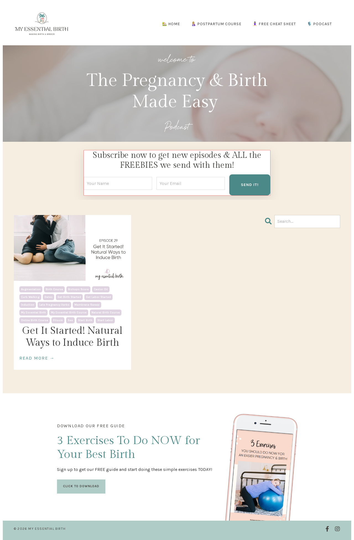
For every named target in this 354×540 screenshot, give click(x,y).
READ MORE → (37, 358)
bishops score (78, 289)
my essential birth (33, 312)
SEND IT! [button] (250, 184)
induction (27, 304)
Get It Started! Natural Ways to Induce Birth (72, 336)
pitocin (58, 320)
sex (70, 320)
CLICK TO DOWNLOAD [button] (81, 486)
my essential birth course (69, 312)
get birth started (69, 297)
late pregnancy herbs (54, 304)
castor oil (101, 289)
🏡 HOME (171, 24)
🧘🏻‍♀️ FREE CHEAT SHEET (274, 24)
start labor (105, 320)
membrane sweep (87, 304)
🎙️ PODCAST (319, 24)
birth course (54, 289)
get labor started (98, 297)
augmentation (31, 289)
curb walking (30, 297)
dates (49, 297)
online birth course (34, 320)
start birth (85, 320)
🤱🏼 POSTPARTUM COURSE (216, 24)
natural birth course (106, 312)
